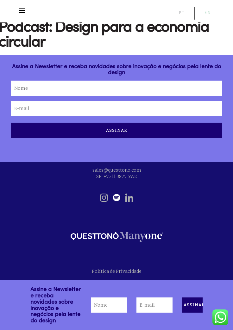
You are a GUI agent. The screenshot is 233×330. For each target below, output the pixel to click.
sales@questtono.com (116, 170)
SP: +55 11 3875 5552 (116, 176)
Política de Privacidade (117, 271)
